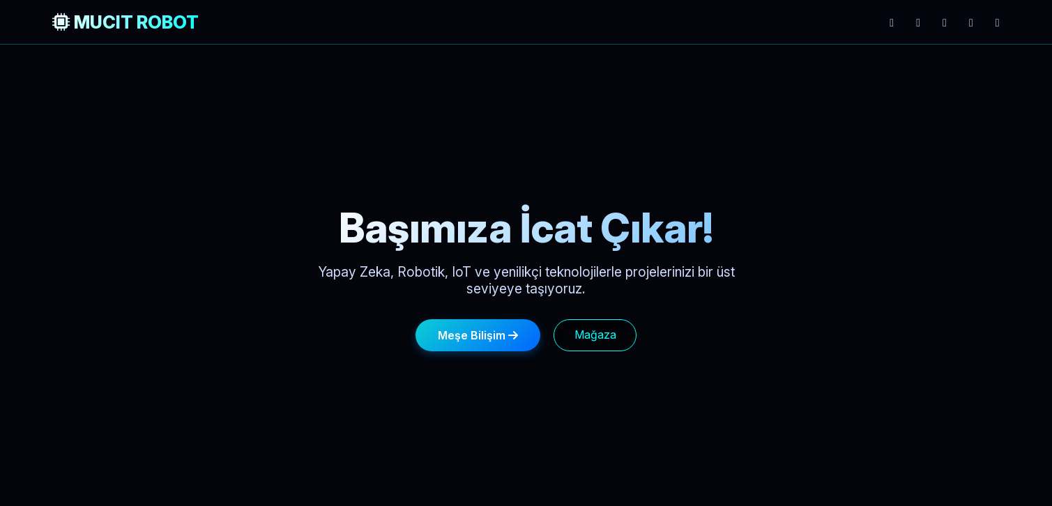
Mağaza (595, 335)
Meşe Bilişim (478, 335)
